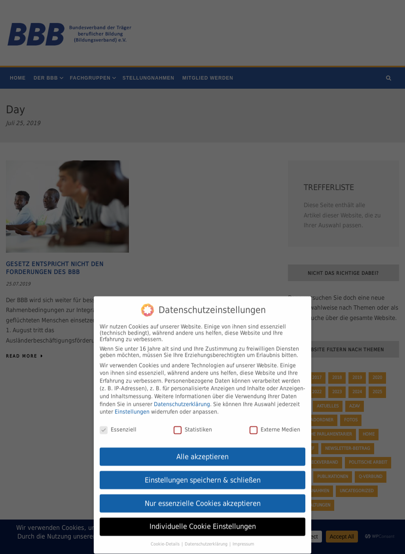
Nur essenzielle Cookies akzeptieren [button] (203, 497)
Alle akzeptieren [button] (202, 451)
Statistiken (193, 423)
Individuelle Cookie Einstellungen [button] (203, 521)
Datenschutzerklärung (182, 398)
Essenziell (118, 423)
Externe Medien (275, 423)
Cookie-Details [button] (166, 537)
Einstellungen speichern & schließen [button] (203, 474)
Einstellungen (132, 405)
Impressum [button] (243, 537)
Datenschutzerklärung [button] (207, 537)
